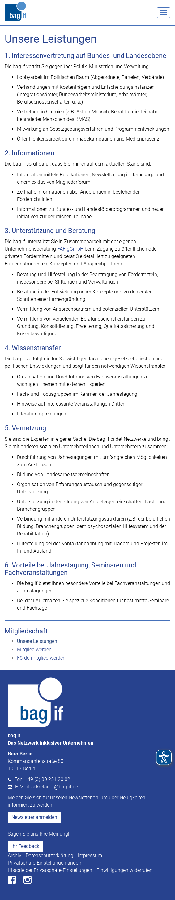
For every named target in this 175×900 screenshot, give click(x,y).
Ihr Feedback (25, 846)
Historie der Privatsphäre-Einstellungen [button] (50, 870)
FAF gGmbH (70, 249)
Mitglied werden (34, 649)
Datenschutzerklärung (49, 855)
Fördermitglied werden (41, 658)
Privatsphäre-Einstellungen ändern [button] (45, 863)
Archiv (14, 855)
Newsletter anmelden (34, 817)
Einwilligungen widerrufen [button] (124, 870)
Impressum (90, 855)
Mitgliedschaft (26, 631)
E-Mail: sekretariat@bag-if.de (46, 787)
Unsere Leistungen (37, 641)
